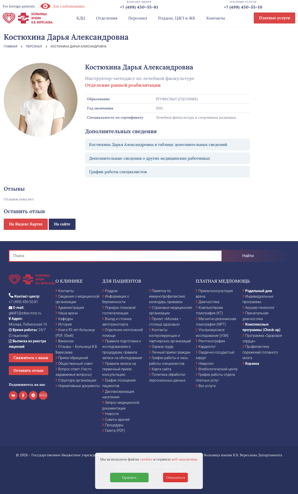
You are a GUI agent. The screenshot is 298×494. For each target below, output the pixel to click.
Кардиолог (207, 347)
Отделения (107, 17)
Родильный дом (258, 291)
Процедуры (114, 425)
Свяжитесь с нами (31, 357)
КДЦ (80, 17)
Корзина (252, 364)
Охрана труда (162, 347)
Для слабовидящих (62, 6)
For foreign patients (19, 6)
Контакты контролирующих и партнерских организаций (170, 335)
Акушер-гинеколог (260, 308)
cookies (146, 459)
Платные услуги (274, 17)
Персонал (137, 17)
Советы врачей (117, 420)
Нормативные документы (79, 386)
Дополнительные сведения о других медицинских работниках (149, 158)
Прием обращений (73, 358)
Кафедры (65, 319)
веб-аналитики (184, 459)
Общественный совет (75, 364)
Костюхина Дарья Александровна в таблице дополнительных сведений (158, 144)
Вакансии (66, 341)
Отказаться (175, 477)
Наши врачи (68, 313)
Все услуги (207, 386)
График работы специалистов (118, 171)
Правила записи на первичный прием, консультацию (119, 369)
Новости (112, 414)
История (65, 324)
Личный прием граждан (171, 352)
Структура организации (77, 380)
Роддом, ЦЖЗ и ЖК (176, 17)
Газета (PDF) (115, 431)
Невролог (206, 364)
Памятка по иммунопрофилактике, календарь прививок (167, 296)
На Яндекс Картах (25, 224)
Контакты (215, 17)
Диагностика (209, 302)
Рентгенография (211, 341)
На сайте (62, 224)
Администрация (71, 308)
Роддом (111, 291)
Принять (129, 477)
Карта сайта (161, 369)
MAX (43, 395)
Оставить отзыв (29, 370)
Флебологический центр (218, 369)
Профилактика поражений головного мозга (260, 352)
